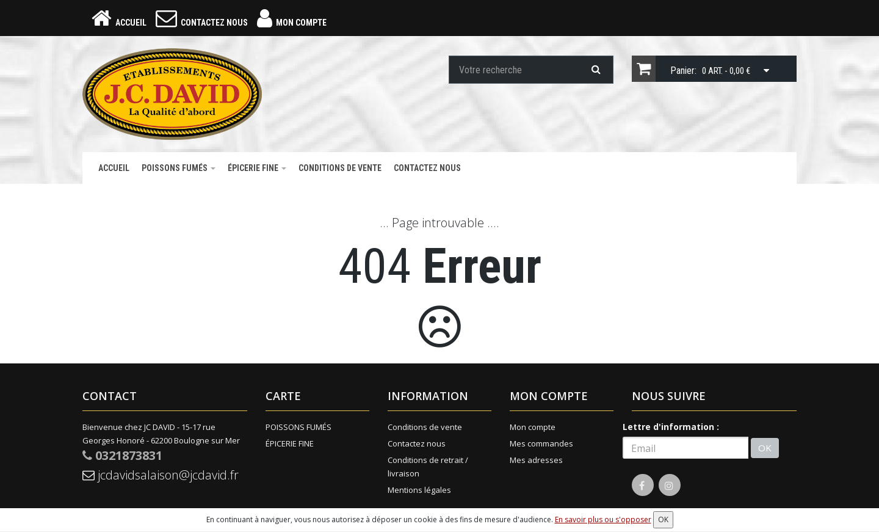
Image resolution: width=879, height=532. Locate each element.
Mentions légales (419, 489)
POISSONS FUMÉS (178, 168)
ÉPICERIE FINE (257, 168)
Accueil (113, 168)
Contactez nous (427, 168)
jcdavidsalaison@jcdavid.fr (160, 475)
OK (765, 448)
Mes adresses (536, 459)
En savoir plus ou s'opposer (603, 519)
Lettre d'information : (671, 426)
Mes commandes (541, 443)
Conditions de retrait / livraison (428, 466)
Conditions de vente (340, 168)
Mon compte (532, 426)
